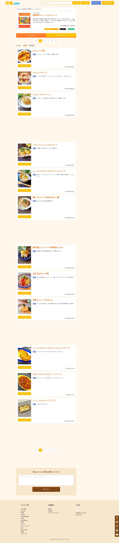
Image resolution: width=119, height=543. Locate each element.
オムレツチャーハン (42, 94)
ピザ (22, 527)
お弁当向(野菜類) (25, 516)
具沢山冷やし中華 (41, 274)
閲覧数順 (32, 45)
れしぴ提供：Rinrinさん (70, 165)
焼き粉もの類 (24, 529)
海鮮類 (22, 531)
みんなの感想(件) (61, 35)
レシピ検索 (85, 3)
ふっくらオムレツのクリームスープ (49, 171)
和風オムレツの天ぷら (43, 300)
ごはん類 (23, 510)
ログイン (96, 2)
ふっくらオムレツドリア (44, 400)
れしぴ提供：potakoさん (70, 66)
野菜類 (22, 522)
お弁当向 (24, 8)
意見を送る (46, 489)
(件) (24, 14)
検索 (76, 3)
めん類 (22, 518)
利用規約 (50, 510)
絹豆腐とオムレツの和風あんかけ (48, 247)
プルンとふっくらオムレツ (45, 145)
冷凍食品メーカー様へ (81, 512)
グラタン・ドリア (25, 525)
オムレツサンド (40, 72)
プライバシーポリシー (53, 512)
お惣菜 (22, 512)
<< (36, 40)
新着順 (25, 45)
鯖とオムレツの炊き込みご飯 (46, 197)
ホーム (18, 8)
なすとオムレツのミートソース (47, 374)
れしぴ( (31, 35)
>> (56, 40)
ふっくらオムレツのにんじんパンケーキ (51, 348)
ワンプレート (24, 533)
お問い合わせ (79, 514)
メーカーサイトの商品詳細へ (51, 29)
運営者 (49, 508)
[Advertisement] (46, 129)
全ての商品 (23, 508)
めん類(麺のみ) (24, 520)
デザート (23, 524)
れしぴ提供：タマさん (70, 368)
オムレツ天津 (39, 51)
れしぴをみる (24, 65)
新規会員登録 (108, 2)
